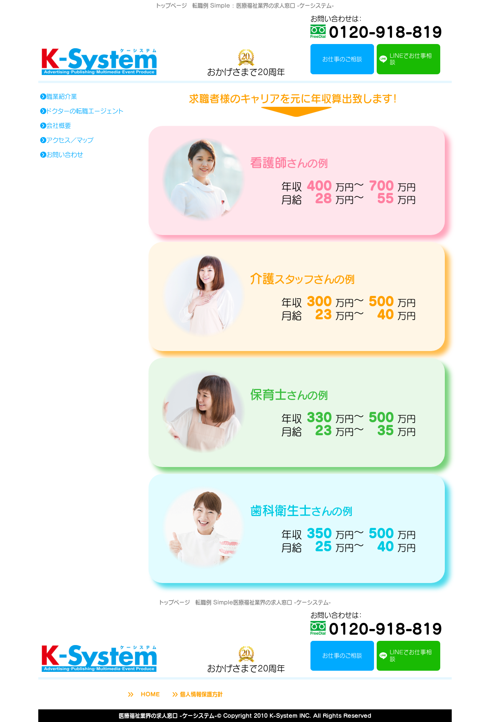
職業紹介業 (58, 96)
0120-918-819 (376, 31)
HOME (143, 694)
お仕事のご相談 (342, 59)
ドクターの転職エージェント (81, 111)
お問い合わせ (61, 154)
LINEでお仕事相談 (405, 58)
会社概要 (55, 125)
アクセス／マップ (66, 140)
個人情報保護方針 (197, 694)
